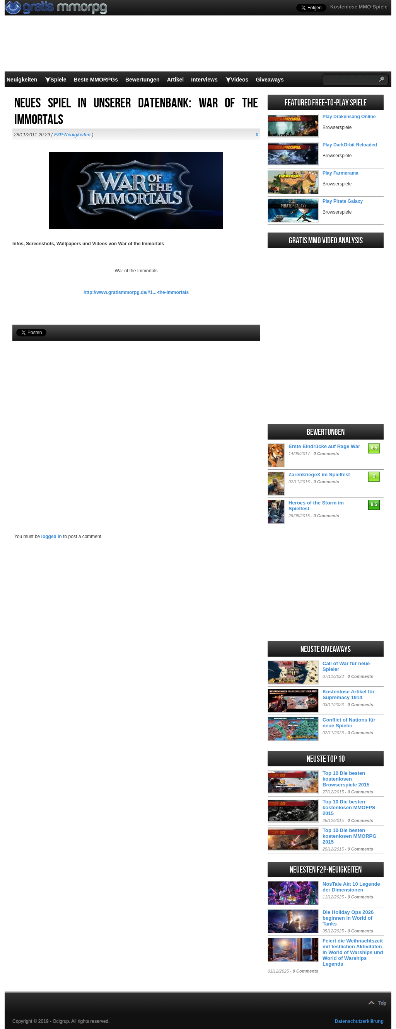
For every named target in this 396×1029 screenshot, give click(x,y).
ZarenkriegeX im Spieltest (319, 474)
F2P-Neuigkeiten (72, 135)
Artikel (175, 79)
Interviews (204, 79)
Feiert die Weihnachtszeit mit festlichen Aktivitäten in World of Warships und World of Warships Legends (353, 952)
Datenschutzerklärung (359, 1021)
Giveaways (269, 79)
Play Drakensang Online (349, 116)
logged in (51, 536)
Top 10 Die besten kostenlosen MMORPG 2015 (349, 836)
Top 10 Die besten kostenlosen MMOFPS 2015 (349, 807)
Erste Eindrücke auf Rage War (324, 446)
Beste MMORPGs (96, 79)
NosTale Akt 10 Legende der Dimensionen (351, 887)
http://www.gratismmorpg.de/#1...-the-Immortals (136, 292)
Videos (240, 79)
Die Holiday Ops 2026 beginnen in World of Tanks (348, 918)
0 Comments (326, 453)
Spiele (58, 79)
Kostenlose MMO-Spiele (358, 7)
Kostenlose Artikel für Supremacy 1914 (349, 694)
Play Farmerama (340, 173)
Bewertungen (142, 79)
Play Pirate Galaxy (343, 201)
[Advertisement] (136, 418)
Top (382, 1003)
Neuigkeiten (22, 79)
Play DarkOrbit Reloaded (350, 145)
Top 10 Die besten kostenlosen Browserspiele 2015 (346, 779)
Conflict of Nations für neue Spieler (349, 722)
